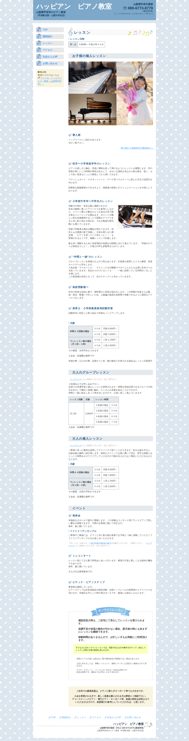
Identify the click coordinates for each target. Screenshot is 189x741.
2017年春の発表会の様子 (101, 543)
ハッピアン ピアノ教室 (74, 6)
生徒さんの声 (50, 56)
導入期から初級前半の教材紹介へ (138, 148)
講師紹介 (48, 36)
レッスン (48, 43)
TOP (45, 29)
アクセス (48, 50)
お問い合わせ (50, 63)
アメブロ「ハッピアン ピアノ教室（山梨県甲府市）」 (50, 81)
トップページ (75, 379)
